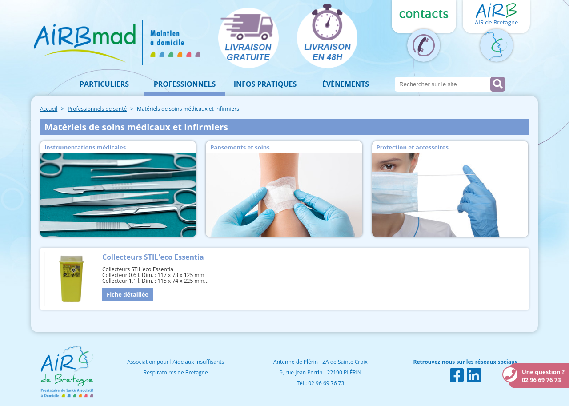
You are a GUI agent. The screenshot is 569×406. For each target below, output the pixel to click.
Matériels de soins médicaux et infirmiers (188, 109)
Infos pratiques (265, 84)
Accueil (48, 109)
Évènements (345, 84)
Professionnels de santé (97, 109)
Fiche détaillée (127, 294)
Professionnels (185, 84)
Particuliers (104, 84)
